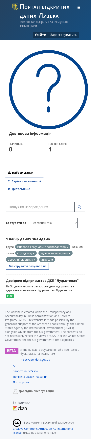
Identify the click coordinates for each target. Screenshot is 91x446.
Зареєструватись (63, 35)
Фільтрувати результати (27, 266)
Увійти (40, 35)
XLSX (9, 296)
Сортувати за (16, 223)
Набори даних (20, 172)
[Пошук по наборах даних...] (40, 207)
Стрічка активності (24, 181)
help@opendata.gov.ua (35, 359)
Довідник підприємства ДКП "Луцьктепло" (42, 280)
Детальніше (19, 189)
